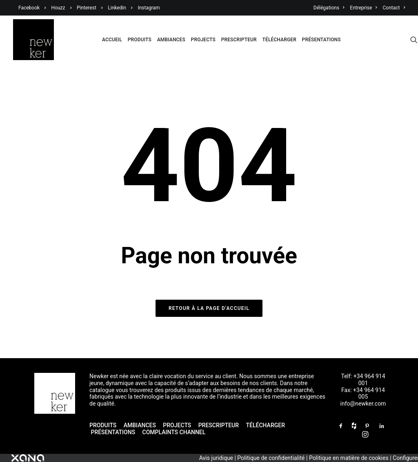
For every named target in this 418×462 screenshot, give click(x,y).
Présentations (321, 40)
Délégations (329, 8)
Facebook (29, 8)
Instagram (149, 8)
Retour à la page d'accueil (209, 308)
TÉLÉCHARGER (265, 425)
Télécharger (279, 40)
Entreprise (363, 8)
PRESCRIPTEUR (218, 425)
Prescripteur (239, 40)
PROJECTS (177, 425)
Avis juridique (216, 458)
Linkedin (117, 8)
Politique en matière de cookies (349, 458)
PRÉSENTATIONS (113, 432)
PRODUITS (102, 425)
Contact (394, 8)
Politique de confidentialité (271, 458)
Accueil (112, 40)
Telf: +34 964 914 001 (363, 379)
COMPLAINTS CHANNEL (174, 432)
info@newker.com (363, 403)
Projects (203, 40)
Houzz (58, 8)
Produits (139, 40)
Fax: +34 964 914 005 (363, 393)
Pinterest (86, 8)
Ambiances (171, 40)
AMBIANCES (140, 425)
